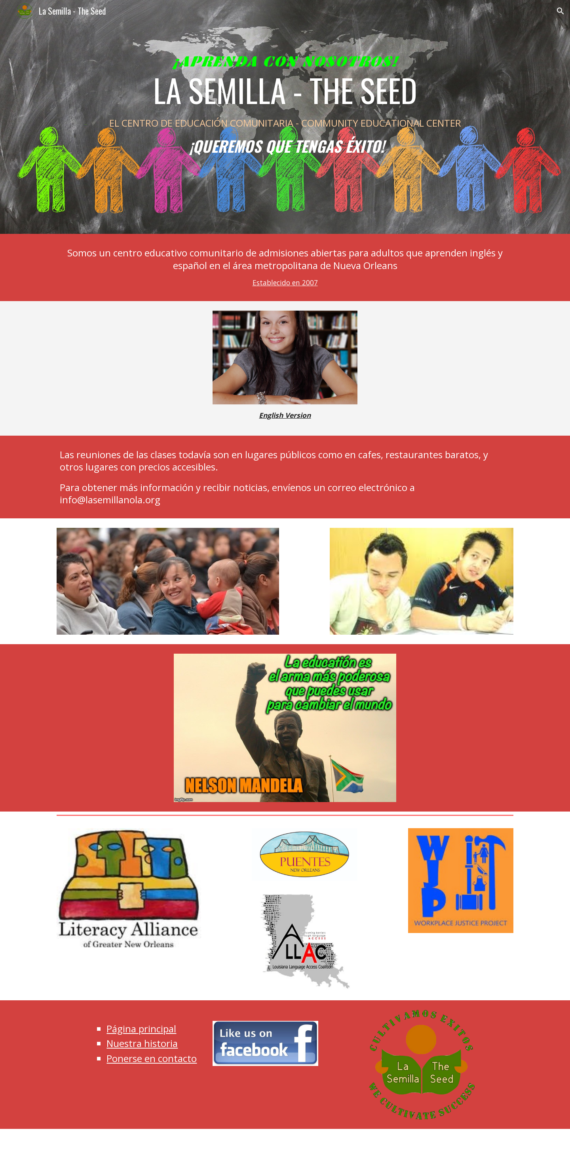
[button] (560, 11)
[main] (285, 116)
